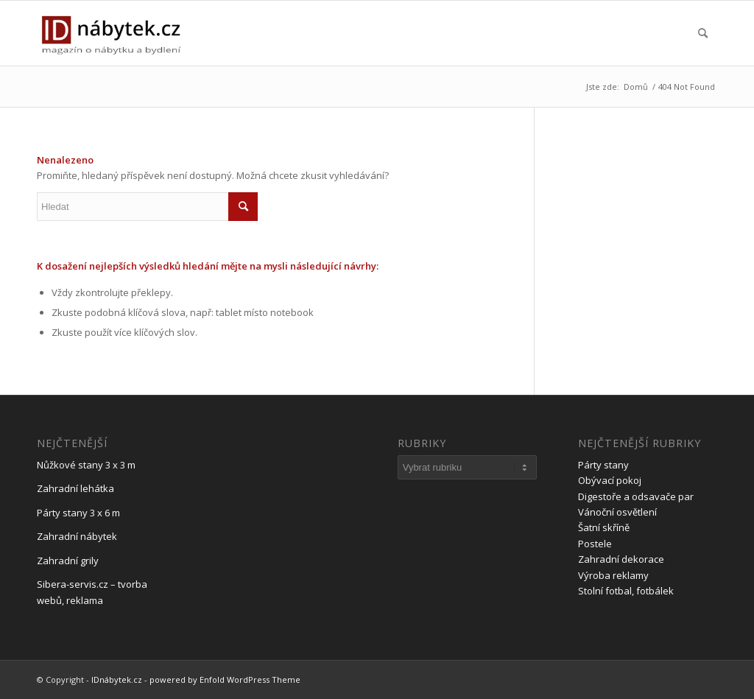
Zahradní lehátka (75, 488)
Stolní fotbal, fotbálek (626, 590)
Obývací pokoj (609, 480)
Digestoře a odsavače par (636, 496)
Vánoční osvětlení (617, 512)
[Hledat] (702, 33)
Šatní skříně (604, 527)
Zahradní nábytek (77, 536)
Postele (595, 543)
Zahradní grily (68, 560)
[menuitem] (702, 33)
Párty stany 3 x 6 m (78, 512)
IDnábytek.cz (116, 679)
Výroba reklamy (613, 575)
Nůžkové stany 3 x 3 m (86, 464)
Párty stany (603, 464)
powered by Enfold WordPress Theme (224, 679)
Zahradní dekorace (621, 559)
